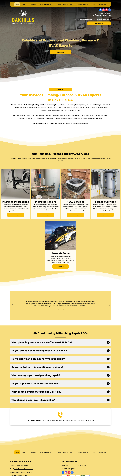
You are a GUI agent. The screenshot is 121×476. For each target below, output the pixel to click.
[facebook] (100, 10)
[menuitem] (17, 4)
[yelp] (106, 10)
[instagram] (103, 10)
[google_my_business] (109, 10)
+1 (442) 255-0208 (102, 15)
